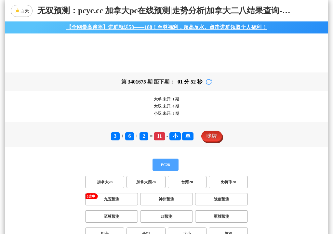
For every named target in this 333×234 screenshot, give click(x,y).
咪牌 (211, 136)
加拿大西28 (146, 182)
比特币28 (228, 182)
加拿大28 (105, 182)
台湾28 (187, 182)
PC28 (165, 164)
